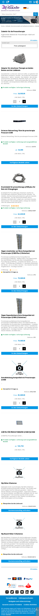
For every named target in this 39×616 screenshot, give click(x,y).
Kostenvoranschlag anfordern (19, 510)
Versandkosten (11, 598)
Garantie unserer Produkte (12, 604)
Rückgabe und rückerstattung (19, 601)
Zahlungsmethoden (26, 598)
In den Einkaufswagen (19, 106)
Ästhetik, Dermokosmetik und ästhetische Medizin (20, 26)
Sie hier (8, 614)
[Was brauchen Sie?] (19, 14)
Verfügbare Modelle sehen (19, 162)
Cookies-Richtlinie (30, 604)
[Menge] (19, 101)
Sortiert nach (5, 43)
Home (2, 26)
